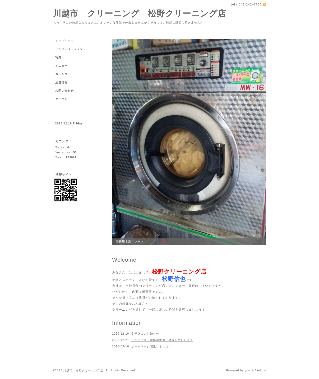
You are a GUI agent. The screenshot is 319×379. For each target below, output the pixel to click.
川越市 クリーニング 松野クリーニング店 (139, 13)
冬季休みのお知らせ (145, 333)
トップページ (64, 41)
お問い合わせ (64, 90)
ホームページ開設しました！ (151, 346)
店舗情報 (61, 82)
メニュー (61, 65)
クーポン (61, 99)
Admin (261, 370)
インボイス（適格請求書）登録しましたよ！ (162, 340)
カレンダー (63, 74)
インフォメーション (69, 49)
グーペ (249, 370)
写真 (58, 57)
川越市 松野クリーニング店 (83, 370)
